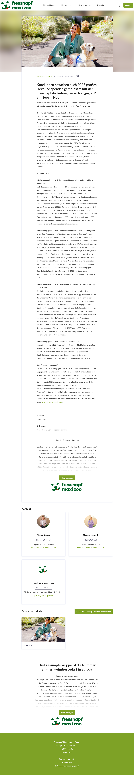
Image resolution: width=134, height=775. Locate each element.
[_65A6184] (43, 629)
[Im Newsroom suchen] (118, 5)
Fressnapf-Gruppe (60, 430)
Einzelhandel (42, 419)
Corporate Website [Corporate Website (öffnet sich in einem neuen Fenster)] (67, 759)
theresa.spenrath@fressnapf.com (90, 548)
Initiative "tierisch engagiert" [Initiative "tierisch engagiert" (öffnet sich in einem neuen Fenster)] (67, 766)
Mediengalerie (67, 5)
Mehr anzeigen (67, 478)
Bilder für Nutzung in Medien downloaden (93, 611)
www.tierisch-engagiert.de (51, 402)
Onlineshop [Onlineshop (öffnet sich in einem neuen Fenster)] (67, 762)
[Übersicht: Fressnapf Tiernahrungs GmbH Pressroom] (17, 5)
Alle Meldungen (49, 5)
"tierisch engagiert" (44, 430)
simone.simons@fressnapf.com (43, 548)
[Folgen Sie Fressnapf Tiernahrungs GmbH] (128, 5)
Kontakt (100, 5)
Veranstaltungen (85, 5)
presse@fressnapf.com (43, 595)
